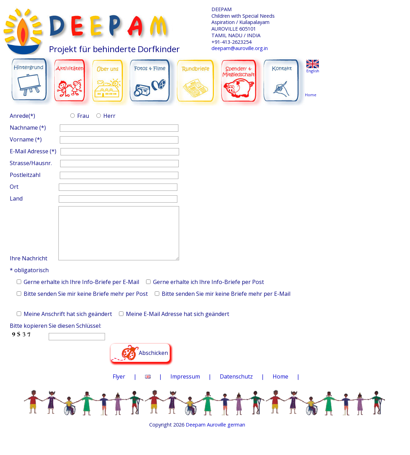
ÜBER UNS (110, 76)
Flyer (119, 387)
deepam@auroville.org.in (239, 48)
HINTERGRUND (31, 77)
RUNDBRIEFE (198, 75)
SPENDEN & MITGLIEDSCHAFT (241, 76)
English (312, 70)
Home (280, 387)
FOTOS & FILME (153, 77)
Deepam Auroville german (215, 435)
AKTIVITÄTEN (73, 77)
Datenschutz (236, 387)
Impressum (185, 387)
